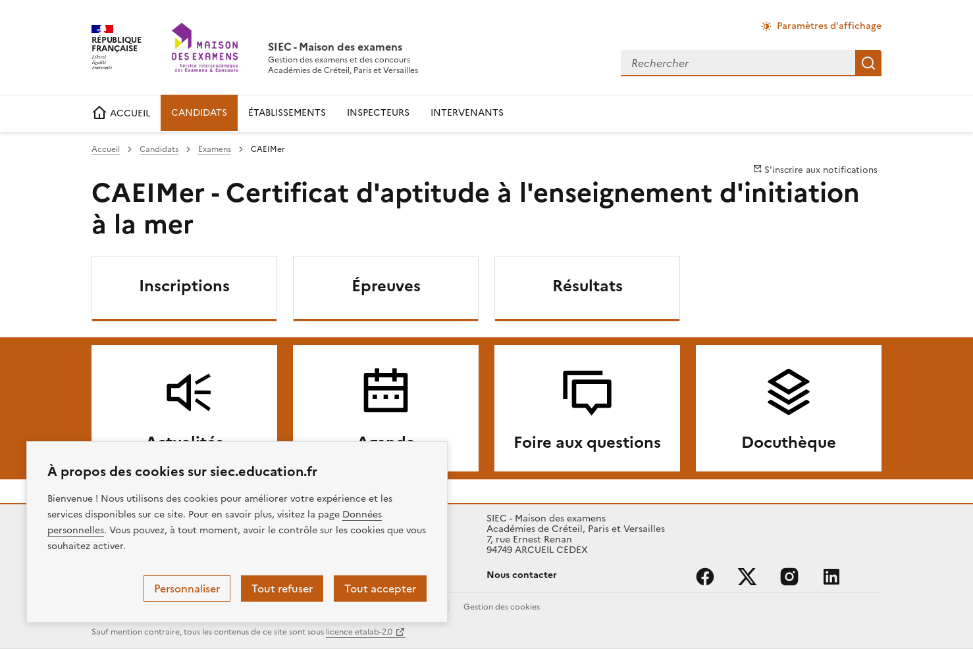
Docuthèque (788, 442)
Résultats (587, 286)
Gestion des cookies (501, 607)
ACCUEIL (121, 113)
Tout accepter (380, 588)
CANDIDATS (199, 113)
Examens (214, 149)
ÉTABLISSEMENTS (287, 113)
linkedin (831, 576)
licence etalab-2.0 (359, 632)
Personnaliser (187, 588)
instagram (789, 576)
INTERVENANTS (467, 113)
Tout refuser (282, 588)
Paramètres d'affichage (829, 26)
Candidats (159, 149)
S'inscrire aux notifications (815, 169)
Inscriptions (184, 286)
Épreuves (386, 286)
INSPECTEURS (378, 113)
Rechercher (868, 63)
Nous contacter (521, 575)
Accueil (106, 149)
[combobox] (738, 63)
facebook (705, 576)
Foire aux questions (587, 442)
